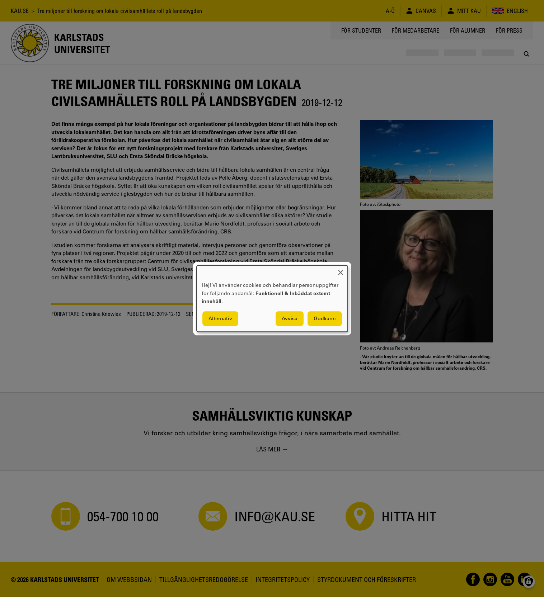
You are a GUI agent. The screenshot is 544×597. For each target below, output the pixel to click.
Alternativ (220, 318)
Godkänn (325, 318)
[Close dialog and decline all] (340, 269)
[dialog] (272, 298)
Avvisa (289, 318)
